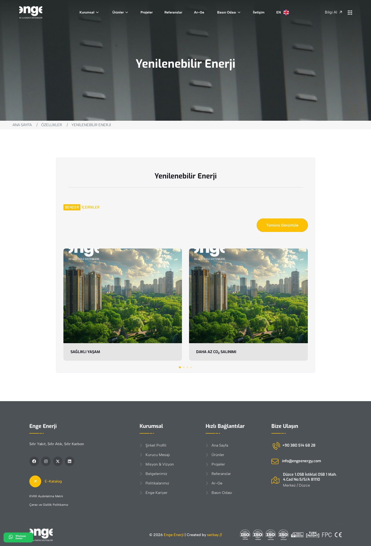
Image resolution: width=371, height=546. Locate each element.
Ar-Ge (199, 12)
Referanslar (173, 12)
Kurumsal (87, 12)
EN (282, 12)
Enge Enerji (174, 535)
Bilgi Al (333, 12)
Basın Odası (226, 12)
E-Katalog (45, 481)
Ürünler (118, 12)
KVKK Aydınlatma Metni (46, 496)
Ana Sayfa (22, 125)
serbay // (214, 535)
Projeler (147, 12)
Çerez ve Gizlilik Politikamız (48, 504)
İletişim (259, 12)
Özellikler (51, 125)
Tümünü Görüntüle (282, 225)
